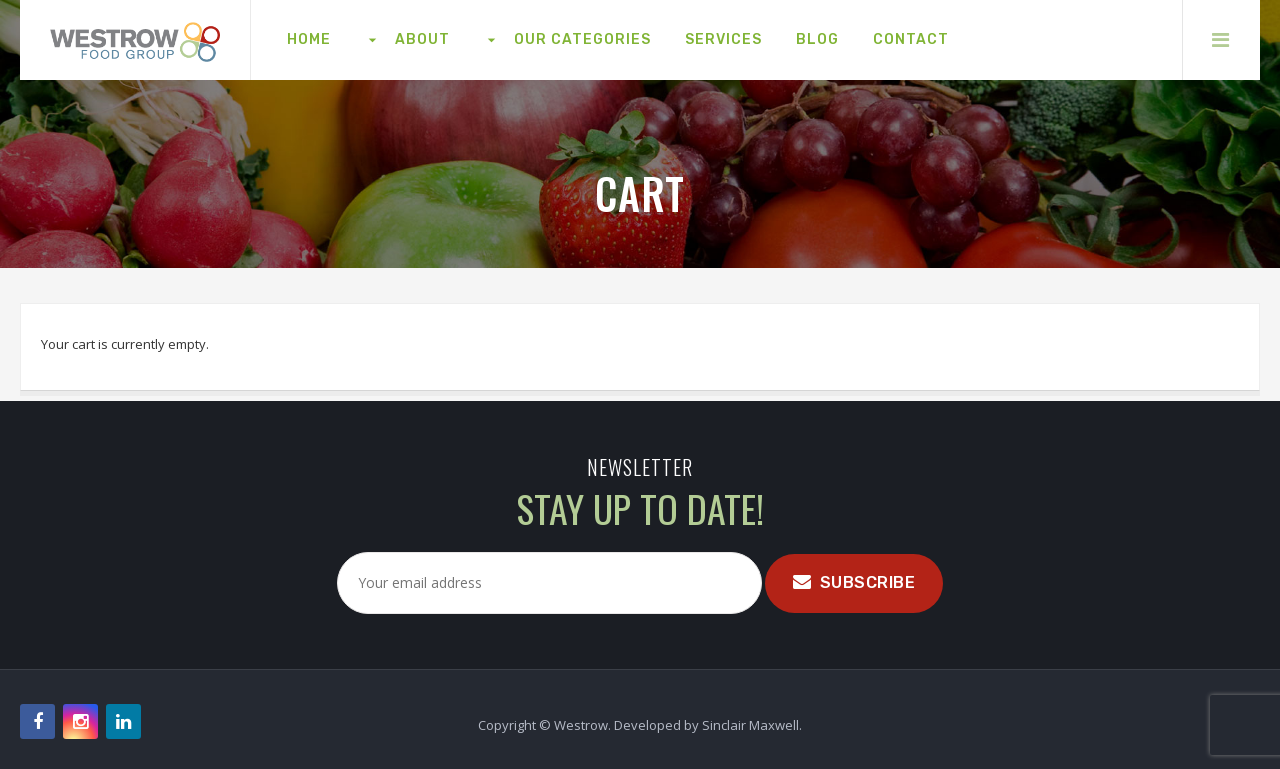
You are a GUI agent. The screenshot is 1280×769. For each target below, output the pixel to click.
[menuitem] (309, 40)
